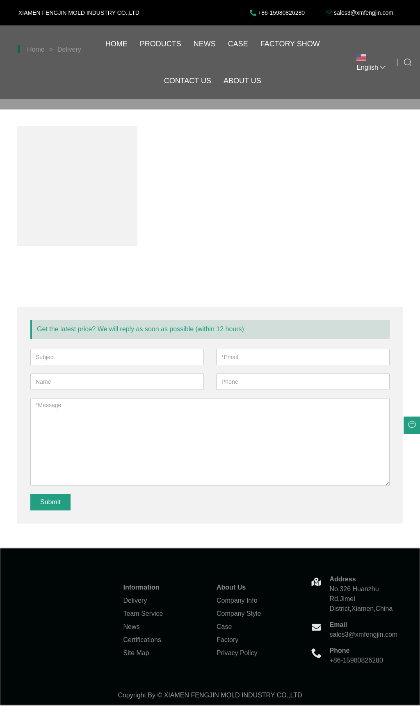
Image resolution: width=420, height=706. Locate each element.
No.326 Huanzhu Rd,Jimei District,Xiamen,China (360, 598)
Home (116, 44)
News (205, 44)
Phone (340, 650)
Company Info (237, 600)
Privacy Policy (237, 652)
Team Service (143, 613)
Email (338, 624)
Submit (50, 502)
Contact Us (187, 81)
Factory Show (290, 44)
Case (238, 44)
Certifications (142, 639)
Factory (227, 639)
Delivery (135, 600)
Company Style (239, 613)
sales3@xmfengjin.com (363, 12)
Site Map (136, 652)
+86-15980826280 (281, 12)
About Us (242, 81)
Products (160, 44)
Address (343, 579)
